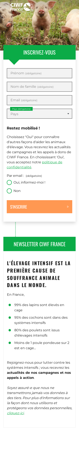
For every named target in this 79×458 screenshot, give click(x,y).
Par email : (24, 176)
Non (17, 191)
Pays (21, 109)
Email (24, 100)
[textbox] (39, 114)
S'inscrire (18, 207)
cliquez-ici (15, 413)
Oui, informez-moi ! (29, 182)
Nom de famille (32, 86)
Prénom (26, 73)
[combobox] (39, 114)
